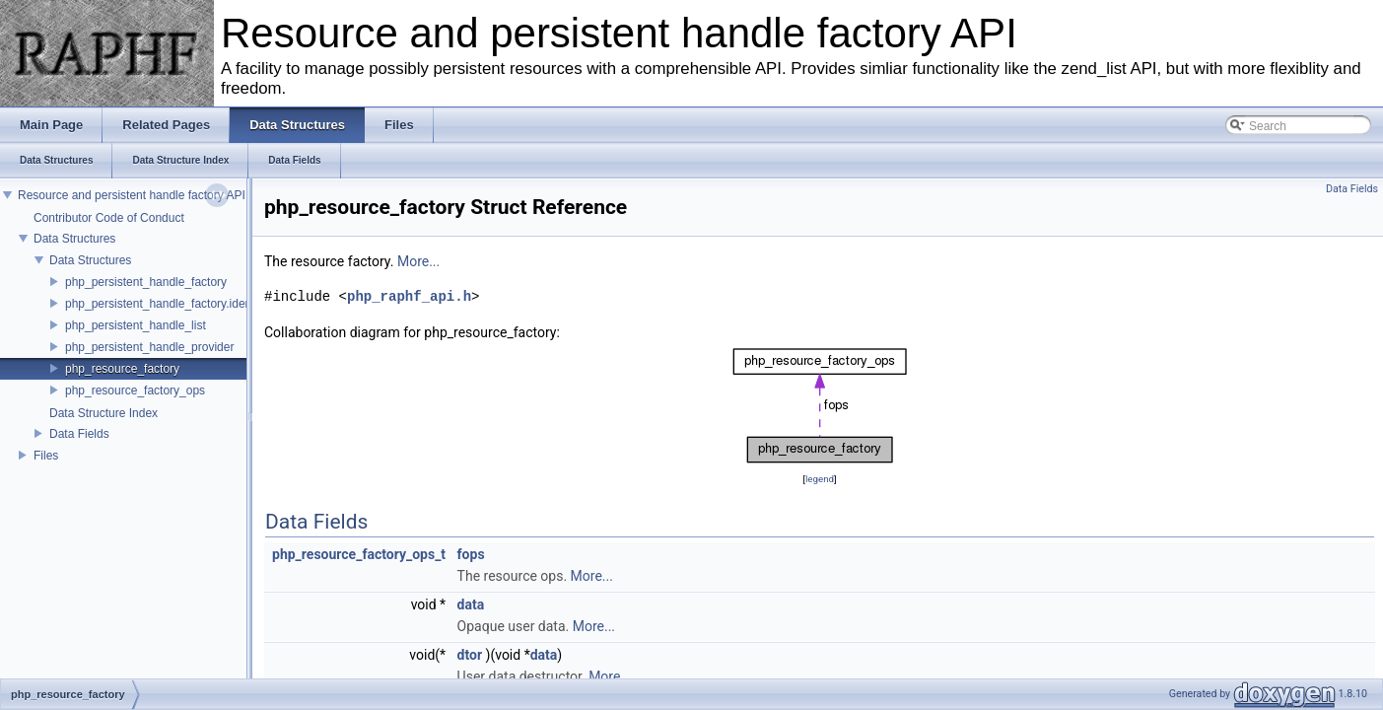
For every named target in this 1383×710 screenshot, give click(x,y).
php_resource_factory (122, 369)
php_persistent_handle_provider (149, 347)
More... (418, 261)
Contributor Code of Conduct (109, 218)
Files (46, 455)
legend (819, 478)
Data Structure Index (103, 413)
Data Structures (74, 239)
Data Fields (79, 434)
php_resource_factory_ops (135, 390)
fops (471, 554)
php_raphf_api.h (409, 296)
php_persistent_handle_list (135, 325)
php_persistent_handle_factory (146, 282)
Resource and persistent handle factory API (131, 195)
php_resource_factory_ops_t (359, 554)
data (471, 604)
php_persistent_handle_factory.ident (160, 304)
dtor (469, 655)
